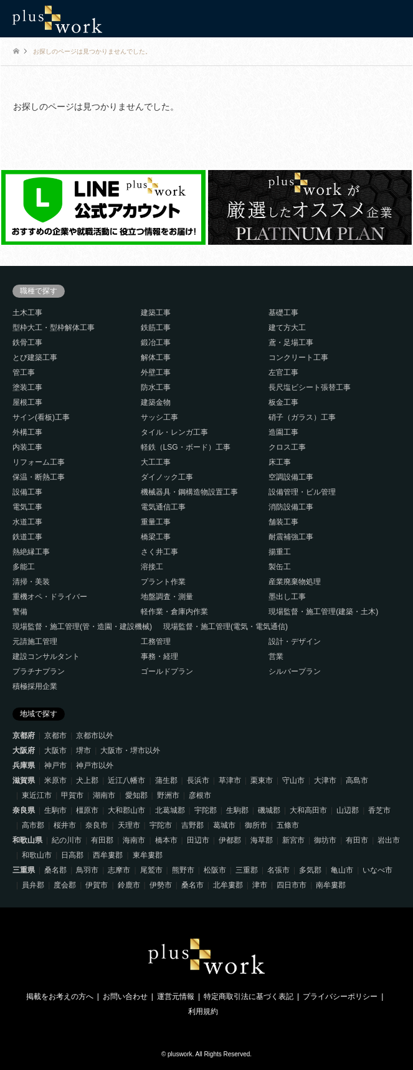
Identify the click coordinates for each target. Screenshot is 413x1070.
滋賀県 (23, 780)
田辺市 (198, 840)
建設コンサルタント (46, 656)
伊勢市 (161, 885)
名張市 (278, 870)
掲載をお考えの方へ (59, 996)
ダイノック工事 (167, 477)
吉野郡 (192, 825)
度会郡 (65, 885)
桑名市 (192, 885)
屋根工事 (27, 402)
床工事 (279, 462)
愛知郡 (136, 795)
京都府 (23, 735)
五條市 (288, 825)
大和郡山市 (126, 810)
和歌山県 (27, 840)
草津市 (230, 780)
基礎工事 (283, 312)
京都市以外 (94, 735)
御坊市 (325, 840)
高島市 (357, 780)
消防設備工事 (290, 507)
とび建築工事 (34, 357)
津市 (259, 885)
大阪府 (23, 750)
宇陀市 (161, 825)
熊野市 (183, 870)
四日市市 (291, 885)
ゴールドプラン (167, 671)
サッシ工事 (159, 417)
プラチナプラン (38, 671)
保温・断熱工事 (38, 477)
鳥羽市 (87, 870)
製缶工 (279, 566)
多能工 (23, 566)
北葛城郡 (170, 810)
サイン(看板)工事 (41, 417)
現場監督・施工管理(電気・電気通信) (225, 626)
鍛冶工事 (156, 342)
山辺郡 (347, 810)
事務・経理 (159, 656)
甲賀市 (72, 795)
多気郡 (310, 870)
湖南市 (104, 795)
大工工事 (156, 462)
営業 (275, 656)
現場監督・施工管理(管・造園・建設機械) (82, 626)
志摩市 (119, 870)
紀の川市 (67, 840)
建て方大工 (287, 327)
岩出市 (388, 840)
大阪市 (55, 750)
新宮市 (293, 840)
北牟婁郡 (228, 885)
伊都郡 (230, 840)
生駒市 (55, 810)
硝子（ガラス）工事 (302, 417)
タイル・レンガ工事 (174, 432)
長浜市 (198, 780)
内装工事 (27, 447)
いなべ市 (377, 870)
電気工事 (27, 507)
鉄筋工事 (156, 327)
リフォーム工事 (38, 462)
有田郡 (102, 840)
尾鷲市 (151, 870)
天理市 (129, 825)
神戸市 (55, 765)
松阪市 (215, 870)
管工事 (23, 372)
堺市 (83, 750)
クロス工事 (287, 447)
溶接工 (152, 566)
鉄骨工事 (27, 342)
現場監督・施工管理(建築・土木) (323, 611)
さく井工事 (159, 551)
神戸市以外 (94, 765)
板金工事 (283, 402)
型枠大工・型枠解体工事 (53, 327)
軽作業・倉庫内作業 (174, 611)
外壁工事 (156, 372)
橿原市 (87, 810)
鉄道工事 (27, 537)
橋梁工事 (156, 537)
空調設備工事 (290, 477)
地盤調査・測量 (167, 596)
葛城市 (224, 825)
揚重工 (279, 551)
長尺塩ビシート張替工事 (309, 387)
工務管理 (156, 641)
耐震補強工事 (290, 537)
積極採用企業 (34, 686)
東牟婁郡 (148, 855)
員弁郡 (33, 885)
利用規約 (203, 1011)
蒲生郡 (166, 780)
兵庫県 (23, 765)
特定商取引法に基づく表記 (248, 996)
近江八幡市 (126, 780)
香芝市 (379, 810)
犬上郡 (87, 780)
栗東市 (261, 780)
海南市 (134, 840)
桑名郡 (55, 870)
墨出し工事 (287, 596)
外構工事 (27, 432)
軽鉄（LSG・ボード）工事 (185, 447)
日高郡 (72, 855)
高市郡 (33, 825)
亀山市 (342, 870)
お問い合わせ (125, 996)
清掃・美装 (31, 581)
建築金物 (156, 402)
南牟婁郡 (331, 885)
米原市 (55, 780)
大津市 (325, 780)
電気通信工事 (163, 507)
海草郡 (261, 840)
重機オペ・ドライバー (49, 596)
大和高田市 (308, 810)
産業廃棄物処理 (294, 581)
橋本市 (166, 840)
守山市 (293, 780)
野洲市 (168, 795)
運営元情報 (175, 996)
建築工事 (156, 312)
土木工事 (27, 312)
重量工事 (156, 522)
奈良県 (23, 810)
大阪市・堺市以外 (130, 750)
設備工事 (27, 492)
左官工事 (283, 372)
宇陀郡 (205, 810)
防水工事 (156, 387)
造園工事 (283, 432)
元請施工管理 (34, 641)
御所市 (256, 825)
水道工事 (27, 522)
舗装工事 (283, 522)
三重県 (23, 870)
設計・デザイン (294, 641)
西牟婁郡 (108, 855)
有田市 (357, 840)
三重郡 (246, 870)
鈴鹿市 (129, 885)
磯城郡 (269, 810)
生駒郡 (237, 810)
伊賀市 (96, 885)
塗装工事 (27, 387)
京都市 (55, 735)
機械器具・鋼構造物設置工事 (189, 492)
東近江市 (37, 795)
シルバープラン (294, 671)
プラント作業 (163, 581)
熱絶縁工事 (31, 551)
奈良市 (96, 825)
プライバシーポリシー (340, 996)
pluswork (180, 1054)
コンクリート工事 (298, 357)
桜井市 (65, 825)
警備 (19, 611)
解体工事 (156, 357)
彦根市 (200, 795)
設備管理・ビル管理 (302, 492)
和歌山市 (37, 855)
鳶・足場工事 (290, 342)
